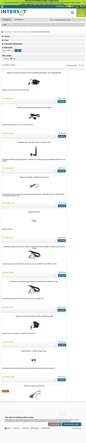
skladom (6, 58)
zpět (4, 25)
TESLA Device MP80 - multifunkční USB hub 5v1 (64, 107)
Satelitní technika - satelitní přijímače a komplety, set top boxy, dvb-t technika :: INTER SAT (13, 13)
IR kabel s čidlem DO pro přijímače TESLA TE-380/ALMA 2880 (64, 246)
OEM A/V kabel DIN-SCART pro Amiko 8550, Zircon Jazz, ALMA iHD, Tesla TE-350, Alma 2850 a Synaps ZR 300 (21, 247)
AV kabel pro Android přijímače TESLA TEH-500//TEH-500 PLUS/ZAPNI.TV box (21, 177)
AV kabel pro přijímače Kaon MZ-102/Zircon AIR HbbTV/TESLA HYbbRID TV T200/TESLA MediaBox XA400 (64, 143)
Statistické (25, 412)
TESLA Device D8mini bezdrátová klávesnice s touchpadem (21, 281)
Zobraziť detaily (76, 412)
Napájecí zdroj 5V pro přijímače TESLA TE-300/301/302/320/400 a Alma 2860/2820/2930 (21, 73)
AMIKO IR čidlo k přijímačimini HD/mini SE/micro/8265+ (64, 73)
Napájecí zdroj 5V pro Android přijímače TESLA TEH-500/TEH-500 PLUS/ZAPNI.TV (64, 317)
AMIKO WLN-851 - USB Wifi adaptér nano (21, 212)
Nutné (8, 412)
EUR (69, 6)
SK (83, 6)
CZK (66, 6)
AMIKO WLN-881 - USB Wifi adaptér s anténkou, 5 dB (21, 107)
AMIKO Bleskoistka (22, 142)
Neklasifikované (45, 412)
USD (72, 6)
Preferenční (16, 412)
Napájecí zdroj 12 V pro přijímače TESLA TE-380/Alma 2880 (64, 177)
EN (76, 6)
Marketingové (35, 412)
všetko (14, 58)
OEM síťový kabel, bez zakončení (64, 212)
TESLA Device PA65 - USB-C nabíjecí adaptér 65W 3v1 (64, 281)
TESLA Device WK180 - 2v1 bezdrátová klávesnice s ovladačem (22, 317)
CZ (80, 6)
